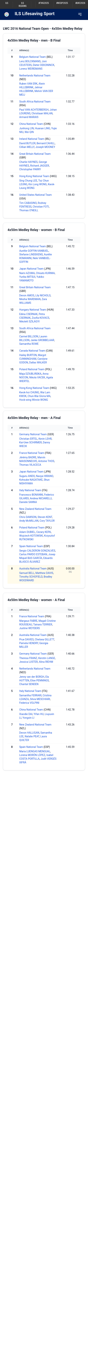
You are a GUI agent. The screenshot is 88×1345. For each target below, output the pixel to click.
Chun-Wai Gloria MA (39, 396)
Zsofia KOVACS (40, 317)
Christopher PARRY (30, 169)
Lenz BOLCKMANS (30, 61)
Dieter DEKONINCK (43, 65)
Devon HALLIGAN (29, 732)
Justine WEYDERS (29, 628)
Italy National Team (30, 490)
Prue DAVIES (26, 639)
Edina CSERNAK (28, 314)
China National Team (31, 123)
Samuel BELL (26, 572)
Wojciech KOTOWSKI (31, 535)
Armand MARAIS (28, 117)
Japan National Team (31, 268)
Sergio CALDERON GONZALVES (37, 550)
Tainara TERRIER (42, 624)
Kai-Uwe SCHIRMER (30, 442)
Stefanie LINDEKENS (31, 254)
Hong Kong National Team (34, 176)
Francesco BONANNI (31, 494)
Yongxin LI (28, 717)
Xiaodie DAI (25, 714)
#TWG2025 (44, 2)
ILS (7, 2)
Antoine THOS (46, 461)
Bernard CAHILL (46, 143)
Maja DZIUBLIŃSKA (30, 373)
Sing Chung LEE (28, 180)
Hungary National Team (32, 309)
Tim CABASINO (28, 202)
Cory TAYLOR (47, 520)
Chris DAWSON (27, 517)
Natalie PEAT (32, 736)
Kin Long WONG (37, 184)
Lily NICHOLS (43, 295)
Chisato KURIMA (45, 273)
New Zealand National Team (35, 508)
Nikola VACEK (37, 377)
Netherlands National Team (34, 75)
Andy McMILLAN (28, 520)
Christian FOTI (41, 206)
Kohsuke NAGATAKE (31, 479)
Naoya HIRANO (44, 476)
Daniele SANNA (28, 502)
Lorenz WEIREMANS (30, 68)
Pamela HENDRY (28, 643)
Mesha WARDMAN (30, 299)
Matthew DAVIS (44, 572)
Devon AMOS (26, 295)
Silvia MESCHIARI (40, 699)
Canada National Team (32, 350)
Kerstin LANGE (46, 658)
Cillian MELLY (26, 147)
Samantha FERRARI (30, 695)
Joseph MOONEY (45, 147)
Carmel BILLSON (28, 336)
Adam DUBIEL (27, 532)
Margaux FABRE (28, 620)
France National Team (31, 452)
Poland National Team (31, 369)
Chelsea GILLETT (44, 639)
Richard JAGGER (39, 165)
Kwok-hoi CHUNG (29, 392)
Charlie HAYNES (28, 161)
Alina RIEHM (46, 661)
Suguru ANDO (27, 476)
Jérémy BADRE (27, 457)
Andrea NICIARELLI (41, 498)
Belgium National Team (32, 56)
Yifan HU (39, 714)
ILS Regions (23, 4)
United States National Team (35, 194)
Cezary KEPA (43, 532)
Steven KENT (45, 517)
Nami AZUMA (27, 273)
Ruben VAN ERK (28, 83)
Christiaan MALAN (42, 113)
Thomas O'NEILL (28, 210)
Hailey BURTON (28, 355)
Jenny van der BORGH (31, 676)
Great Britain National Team (35, 153)
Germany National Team (33, 434)
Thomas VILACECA (30, 464)
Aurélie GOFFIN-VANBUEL (34, 250)
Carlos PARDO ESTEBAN (33, 554)
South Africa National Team (35, 101)
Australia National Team (33, 568)
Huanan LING (42, 128)
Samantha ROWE (29, 343)
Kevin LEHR (45, 438)
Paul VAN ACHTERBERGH (34, 109)
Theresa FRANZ (28, 658)
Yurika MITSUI (27, 276)
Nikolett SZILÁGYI (29, 321)
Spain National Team (31, 546)
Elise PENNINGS (39, 680)
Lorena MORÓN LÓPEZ (32, 755)
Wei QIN (29, 132)
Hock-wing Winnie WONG (33, 399)
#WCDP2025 (62, 2)
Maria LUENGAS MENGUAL (34, 751)
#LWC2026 (80, 2)
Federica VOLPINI (29, 702)
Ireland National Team (31, 138)
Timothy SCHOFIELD (31, 576)
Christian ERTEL (28, 438)
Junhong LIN (26, 128)
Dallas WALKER (38, 362)
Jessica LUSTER (28, 661)
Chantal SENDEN (28, 684)
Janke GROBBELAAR (42, 340)
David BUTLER (27, 143)
